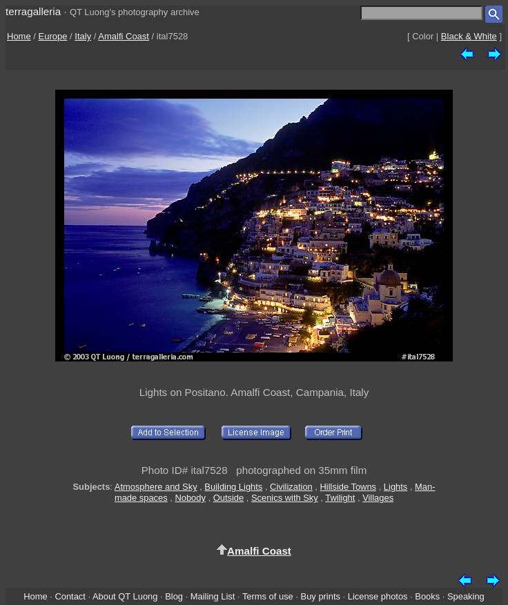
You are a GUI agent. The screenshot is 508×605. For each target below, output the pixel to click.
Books (427, 596)
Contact (70, 596)
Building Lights (233, 487)
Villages (377, 498)
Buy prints (320, 596)
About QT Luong (124, 596)
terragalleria (33, 11)
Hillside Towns (348, 487)
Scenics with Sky (284, 498)
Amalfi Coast (123, 36)
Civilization (291, 487)
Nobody (190, 498)
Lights (395, 487)
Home (19, 36)
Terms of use (267, 596)
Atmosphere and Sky (156, 487)
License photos (378, 596)
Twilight (340, 498)
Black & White (469, 36)
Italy (83, 36)
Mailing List (212, 596)
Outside (228, 498)
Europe (53, 36)
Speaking (466, 596)
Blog (174, 596)
